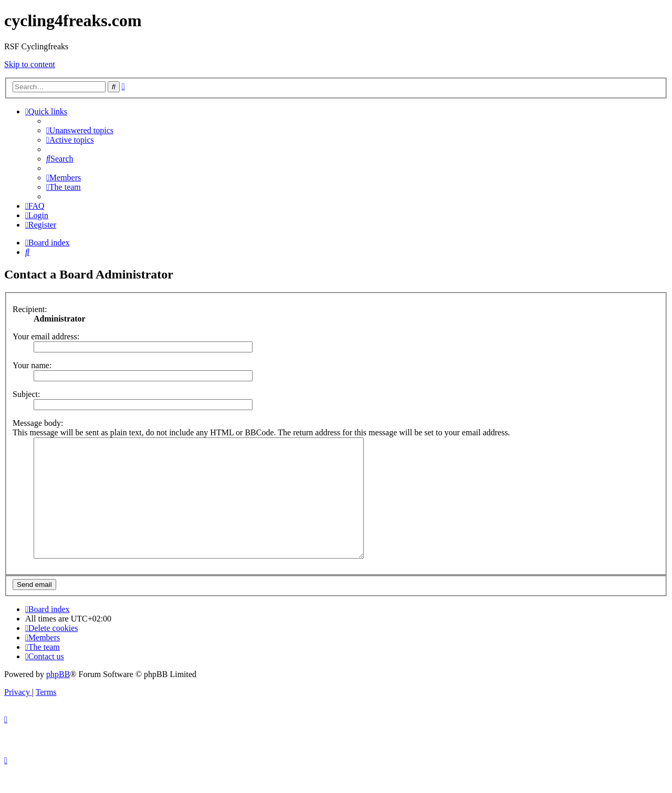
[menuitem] (79, 130)
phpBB (58, 697)
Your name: (32, 365)
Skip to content (29, 64)
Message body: (38, 423)
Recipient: (30, 309)
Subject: (26, 394)
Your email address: (46, 336)
